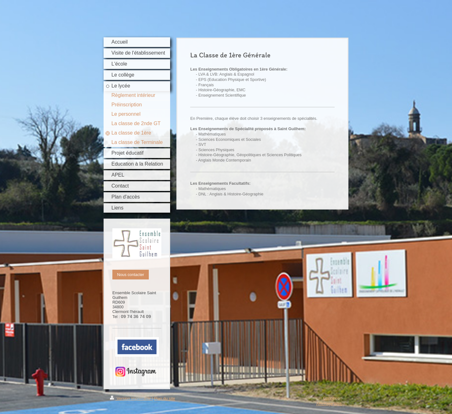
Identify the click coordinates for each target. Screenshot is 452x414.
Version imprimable (131, 398)
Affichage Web (329, 403)
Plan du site (164, 398)
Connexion (332, 398)
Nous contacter (130, 274)
